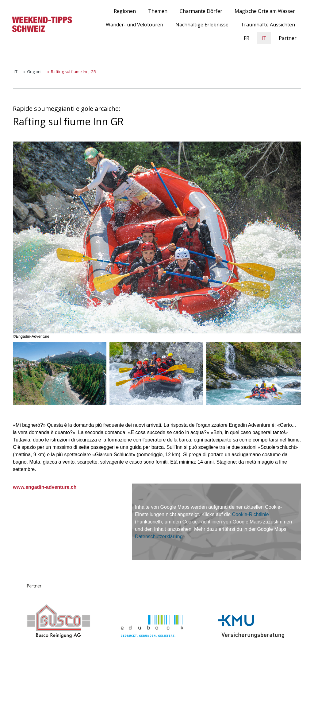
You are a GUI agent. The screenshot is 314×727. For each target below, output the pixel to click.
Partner (288, 38)
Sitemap (74, 711)
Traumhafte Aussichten (268, 24)
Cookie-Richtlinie (250, 514)
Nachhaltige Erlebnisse (201, 24)
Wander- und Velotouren (134, 24)
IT (264, 38)
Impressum (18, 711)
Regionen (125, 11)
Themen (157, 11)
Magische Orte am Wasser (265, 11)
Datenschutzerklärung (159, 536)
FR (246, 38)
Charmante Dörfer (201, 11)
